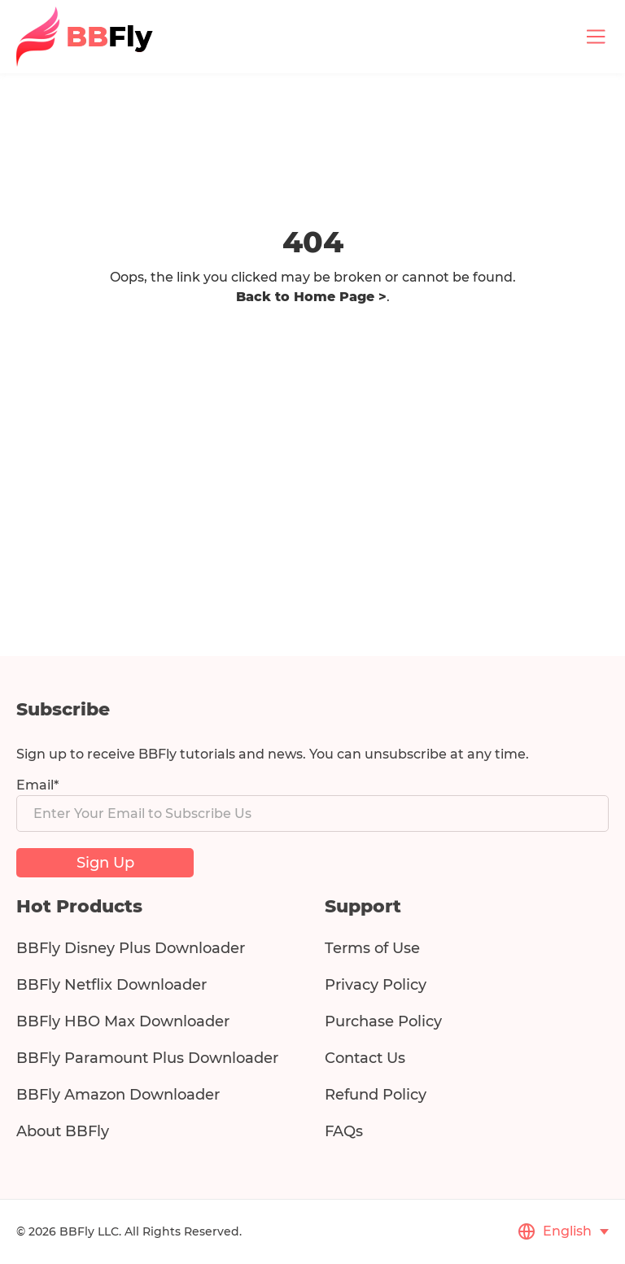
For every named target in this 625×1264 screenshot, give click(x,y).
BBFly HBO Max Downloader (122, 1021)
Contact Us (365, 1058)
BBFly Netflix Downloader (111, 985)
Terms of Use (372, 948)
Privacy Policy (375, 985)
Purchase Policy (383, 1021)
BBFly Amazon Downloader (118, 1095)
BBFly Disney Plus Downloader (130, 948)
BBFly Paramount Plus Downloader (147, 1058)
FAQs (344, 1131)
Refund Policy (375, 1095)
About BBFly (62, 1131)
